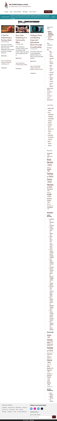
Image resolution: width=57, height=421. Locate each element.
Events (6, 11)
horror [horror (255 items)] (49, 180)
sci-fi (8, 64)
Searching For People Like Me (50, 137)
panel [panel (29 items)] (49, 192)
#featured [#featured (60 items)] (49, 154)
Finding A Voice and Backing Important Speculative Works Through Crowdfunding (36, 41)
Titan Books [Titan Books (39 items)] (49, 383)
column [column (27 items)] (49, 167)
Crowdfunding (7, 60)
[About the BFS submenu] (21, 11)
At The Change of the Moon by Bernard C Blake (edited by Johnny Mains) (51, 276)
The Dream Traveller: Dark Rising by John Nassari (52, 315)
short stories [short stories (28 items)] (50, 206)
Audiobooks (21, 63)
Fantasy (3, 62)
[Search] (54, 417)
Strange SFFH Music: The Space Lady (50, 129)
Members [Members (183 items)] (50, 186)
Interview (52, 72)
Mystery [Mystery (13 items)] (49, 364)
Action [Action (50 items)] (49, 336)
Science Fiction (39, 69)
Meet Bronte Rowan (49, 143)
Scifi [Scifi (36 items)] (49, 204)
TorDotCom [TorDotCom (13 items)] (50, 386)
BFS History (49, 47)
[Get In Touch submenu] (36, 11)
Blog (48, 49)
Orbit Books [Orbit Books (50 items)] (50, 189)
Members (32, 69)
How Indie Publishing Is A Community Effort (21, 39)
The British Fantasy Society (18, 4)
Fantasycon (49, 95)
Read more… (4, 55)
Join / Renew (48, 11)
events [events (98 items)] (49, 170)
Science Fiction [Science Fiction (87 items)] (49, 200)
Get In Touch (32, 11)
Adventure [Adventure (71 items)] (50, 341)
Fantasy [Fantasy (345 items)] (50, 175)
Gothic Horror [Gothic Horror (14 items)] (50, 353)
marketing (3, 64)
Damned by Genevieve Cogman (52, 222)
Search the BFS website (35, 414)
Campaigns (49, 91)
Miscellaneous (50, 99)
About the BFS (17, 11)
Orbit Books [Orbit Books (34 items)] (50, 367)
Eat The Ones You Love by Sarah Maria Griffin (52, 291)
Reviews (51, 81)
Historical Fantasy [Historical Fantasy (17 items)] (49, 357)
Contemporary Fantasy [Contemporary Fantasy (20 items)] (50, 344)
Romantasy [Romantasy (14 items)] (49, 373)
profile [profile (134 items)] (49, 195)
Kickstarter (8, 62)
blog (14, 18)
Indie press (37, 67)
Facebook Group (34, 411)
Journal (48, 97)
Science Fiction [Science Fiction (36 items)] (49, 377)
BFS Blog (25, 11)
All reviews (50, 39)
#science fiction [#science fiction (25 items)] (49, 157)
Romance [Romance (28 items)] (49, 371)
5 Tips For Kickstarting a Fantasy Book (6, 37)
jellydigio (32, 420)
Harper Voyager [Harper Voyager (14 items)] (49, 355)
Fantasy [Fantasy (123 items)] (50, 349)
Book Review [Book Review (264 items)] (50, 162)
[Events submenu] (8, 11)
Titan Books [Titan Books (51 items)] (50, 208)
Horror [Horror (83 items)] (49, 361)
